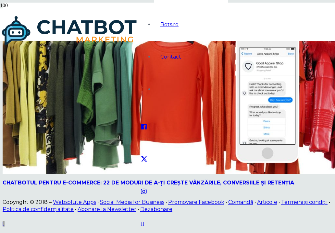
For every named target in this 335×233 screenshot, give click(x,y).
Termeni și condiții (304, 202)
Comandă (240, 202)
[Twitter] (144, 159)
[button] (142, 224)
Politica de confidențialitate (38, 209)
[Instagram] (144, 191)
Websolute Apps (74, 202)
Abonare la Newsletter (107, 209)
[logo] (70, 45)
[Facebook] (144, 126)
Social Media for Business (132, 202)
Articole (267, 202)
